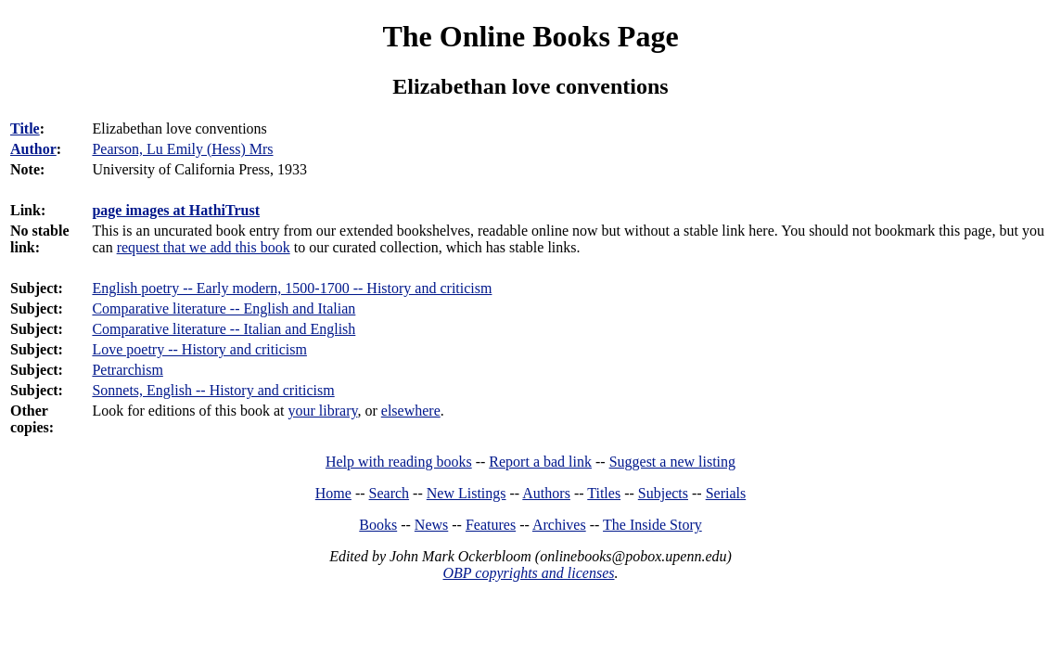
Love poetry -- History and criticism (199, 349)
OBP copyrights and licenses (528, 573)
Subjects (663, 493)
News (431, 525)
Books (378, 525)
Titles (603, 493)
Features (491, 525)
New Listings (466, 493)
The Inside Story (652, 525)
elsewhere (411, 410)
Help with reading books (399, 461)
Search (389, 493)
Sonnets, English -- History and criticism (213, 390)
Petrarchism (127, 370)
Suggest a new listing (672, 461)
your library (323, 410)
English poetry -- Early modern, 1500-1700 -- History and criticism (292, 288)
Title (25, 128)
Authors (546, 493)
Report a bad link (540, 461)
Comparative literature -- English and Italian (223, 308)
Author (33, 149)
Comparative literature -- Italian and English (223, 329)
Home (333, 493)
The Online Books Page (530, 36)
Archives (559, 525)
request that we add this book (203, 247)
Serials (726, 493)
